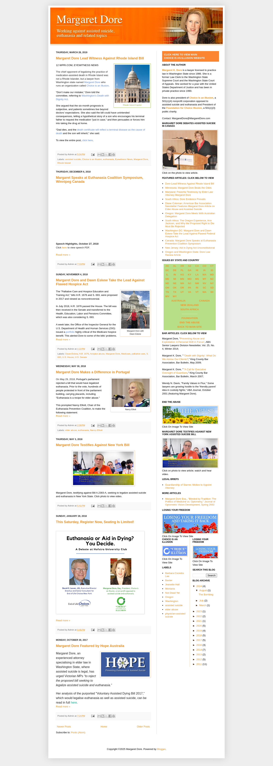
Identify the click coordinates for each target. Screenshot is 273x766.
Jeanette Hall (172, 584)
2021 (199, 621)
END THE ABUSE (190, 322)
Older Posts (143, 726)
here (65, 247)
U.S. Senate (81, 357)
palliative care (138, 353)
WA (204, 292)
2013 (199, 654)
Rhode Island (64, 163)
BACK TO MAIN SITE (189, 326)
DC (167, 270)
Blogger (161, 749)
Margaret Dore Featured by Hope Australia (90, 646)
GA (189, 270)
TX (174, 292)
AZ (189, 265)
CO (204, 265)
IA (204, 270)
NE (174, 283)
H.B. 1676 (84, 353)
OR (182, 287)
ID (212, 270)
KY (189, 274)
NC (212, 279)
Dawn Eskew (71, 353)
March (203, 605)
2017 (199, 640)
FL (182, 270)
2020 (199, 625)
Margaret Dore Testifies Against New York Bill (92, 445)
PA (189, 287)
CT (211, 265)
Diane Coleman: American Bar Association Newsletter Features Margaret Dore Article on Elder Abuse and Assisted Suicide (190, 206)
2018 (199, 635)
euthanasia (108, 159)
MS (197, 279)
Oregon (169, 597)
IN (174, 274)
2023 (199, 611)
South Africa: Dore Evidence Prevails (185, 199)
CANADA (204, 300)
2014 (199, 649)
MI (174, 279)
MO (189, 279)
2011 (199, 664)
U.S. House (68, 357)
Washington (171, 601)
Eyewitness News (124, 159)
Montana (170, 588)
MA (204, 274)
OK (175, 287)
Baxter (168, 580)
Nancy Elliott (96, 430)
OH (167, 287)
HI (197, 270)
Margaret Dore (92, 82)
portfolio (70, 332)
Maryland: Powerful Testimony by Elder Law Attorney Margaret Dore (189, 193)
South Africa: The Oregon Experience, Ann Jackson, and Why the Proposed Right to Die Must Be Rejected (189, 223)
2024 (199, 586)
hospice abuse (97, 353)
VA (189, 292)
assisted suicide (73, 159)
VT (197, 292)
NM (197, 283)
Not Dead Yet (172, 592)
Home (104, 726)
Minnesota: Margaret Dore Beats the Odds (188, 187)
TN (167, 292)
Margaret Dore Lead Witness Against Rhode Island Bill (100, 58)
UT (182, 292)
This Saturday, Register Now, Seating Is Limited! (95, 522)
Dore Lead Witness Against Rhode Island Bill (189, 183)
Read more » (63, 254)
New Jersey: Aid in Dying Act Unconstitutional (190, 247)
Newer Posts (64, 726)
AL (174, 265)
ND (167, 283)
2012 (199, 659)
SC (204, 287)
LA (197, 274)
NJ (189, 283)
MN (182, 279)
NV (204, 283)
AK (167, 265)
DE (174, 270)
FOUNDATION (189, 318)
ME (167, 279)
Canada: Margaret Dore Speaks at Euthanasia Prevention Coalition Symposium (190, 242)
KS (182, 274)
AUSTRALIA (178, 300)
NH (182, 283)
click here (87, 140)
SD (212, 287)
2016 (199, 645)
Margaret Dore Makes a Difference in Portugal (93, 372)
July (201, 600)
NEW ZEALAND (189, 305)
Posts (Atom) (78, 732)
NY (212, 283)
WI (211, 292)
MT (204, 279)
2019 (199, 630)
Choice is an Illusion (97, 85)
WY (175, 296)
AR (182, 265)
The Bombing (206, 594)
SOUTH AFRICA (189, 309)
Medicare (125, 353)
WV (167, 296)
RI (197, 287)
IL (167, 274)
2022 (199, 616)
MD (212, 274)
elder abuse (71, 430)
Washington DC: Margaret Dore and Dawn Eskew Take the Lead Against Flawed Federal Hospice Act (190, 233)
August (203, 590)
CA (197, 265)
